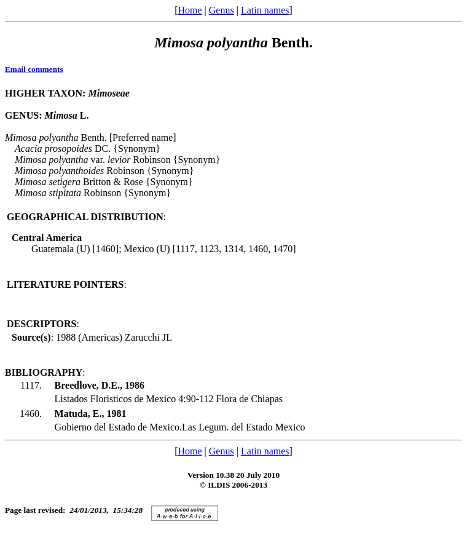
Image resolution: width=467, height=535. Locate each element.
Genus (221, 10)
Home (190, 10)
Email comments (34, 69)
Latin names (265, 10)
